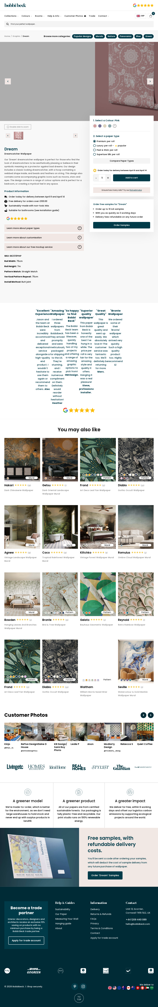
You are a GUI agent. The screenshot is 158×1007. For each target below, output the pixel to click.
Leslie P (75, 744)
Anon (90, 744)
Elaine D (42, 744)
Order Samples (122, 225)
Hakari (9, 485)
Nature (111, 36)
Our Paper (61, 914)
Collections (10, 16)
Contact (102, 16)
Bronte (46, 620)
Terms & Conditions (101, 928)
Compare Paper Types (122, 160)
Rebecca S (126, 744)
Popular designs (82, 36)
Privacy (94, 923)
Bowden (9, 620)
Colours (26, 16)
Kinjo (7, 744)
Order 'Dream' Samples (105, 875)
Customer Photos (75, 16)
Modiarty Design (109, 746)
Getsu (46, 485)
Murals (99, 36)
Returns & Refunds (100, 914)
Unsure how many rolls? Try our (122, 190)
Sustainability (62, 909)
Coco (46, 553)
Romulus (124, 553)
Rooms (38, 16)
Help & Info (53, 16)
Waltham (86, 687)
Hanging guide (63, 923)
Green (148, 36)
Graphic (16, 36)
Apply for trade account (26, 940)
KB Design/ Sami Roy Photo (60, 747)
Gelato (84, 620)
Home (7, 36)
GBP (140, 16)
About (58, 928)
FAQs (93, 919)
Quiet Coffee (144, 744)
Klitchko (85, 553)
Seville (122, 687)
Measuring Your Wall (66, 919)
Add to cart (131, 177)
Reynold (123, 620)
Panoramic (126, 36)
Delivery (95, 909)
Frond (84, 485)
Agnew (9, 553)
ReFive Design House (29, 746)
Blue (138, 36)
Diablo (122, 485)
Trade (92, 16)
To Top (79, 998)
